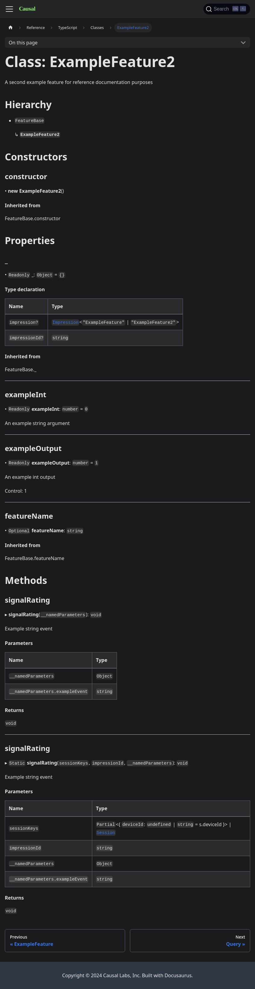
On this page (23, 42)
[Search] (226, 9)
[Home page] (10, 27)
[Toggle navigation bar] (9, 9)
